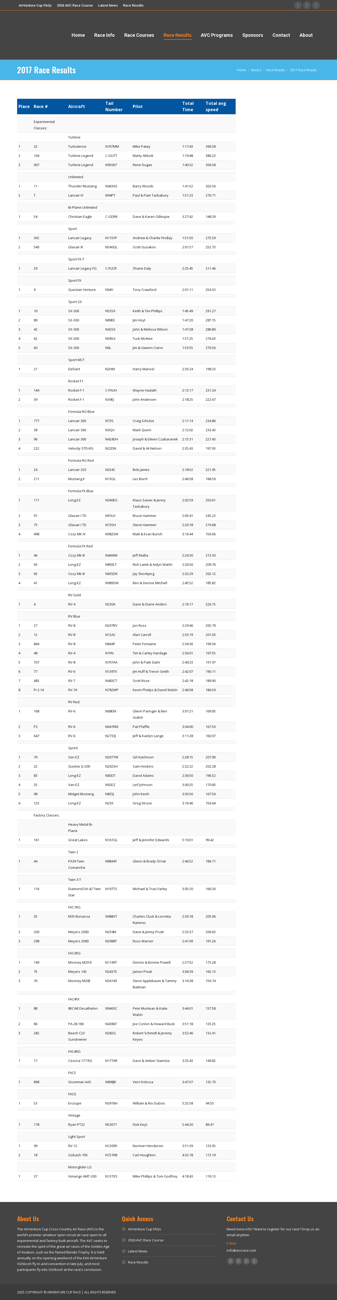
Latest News (137, 1251)
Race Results (138, 1262)
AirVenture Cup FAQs (144, 1229)
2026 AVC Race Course (145, 1240)
